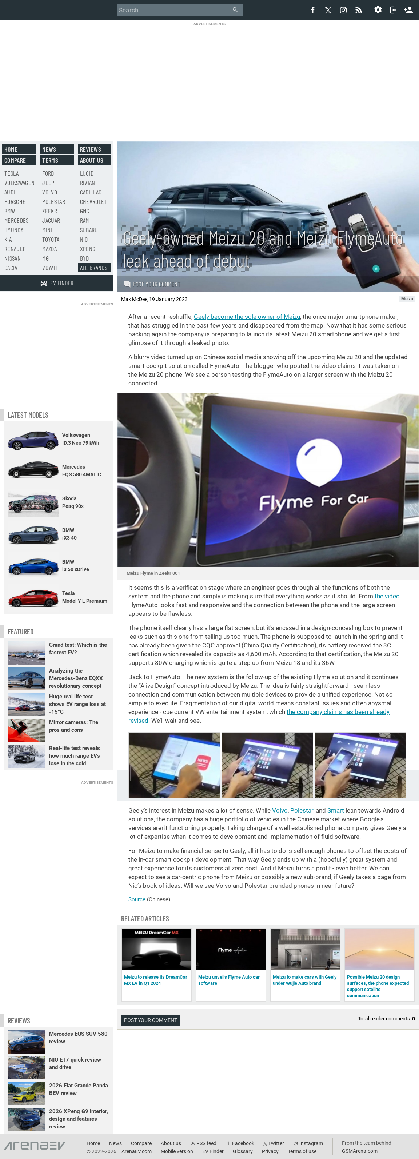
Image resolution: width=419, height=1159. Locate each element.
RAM (84, 220)
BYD (84, 258)
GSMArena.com (360, 1151)
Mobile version (177, 1151)
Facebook (243, 1143)
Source (136, 899)
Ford (48, 173)
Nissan (12, 258)
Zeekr (49, 211)
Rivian (87, 183)
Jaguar (51, 220)
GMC (84, 211)
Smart (335, 810)
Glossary (243, 1151)
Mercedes (16, 220)
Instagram (311, 1143)
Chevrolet (93, 201)
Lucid (87, 173)
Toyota (50, 239)
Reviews (90, 149)
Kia (8, 239)
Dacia (10, 268)
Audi (9, 192)
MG (45, 258)
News (49, 149)
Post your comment (151, 284)
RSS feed (206, 1143)
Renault (14, 249)
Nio (84, 239)
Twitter (276, 1143)
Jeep (48, 183)
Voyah (49, 268)
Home (10, 149)
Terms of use (302, 1151)
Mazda (49, 249)
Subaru (89, 230)
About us (92, 160)
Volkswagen (19, 183)
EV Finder (213, 1151)
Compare (15, 160)
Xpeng (88, 249)
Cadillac (91, 192)
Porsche (14, 201)
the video (387, 596)
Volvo (280, 810)
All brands (94, 268)
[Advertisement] (209, 77)
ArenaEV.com (136, 1151)
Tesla (11, 173)
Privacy (270, 1151)
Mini (47, 230)
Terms (50, 160)
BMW (9, 211)
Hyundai (14, 230)
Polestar (301, 810)
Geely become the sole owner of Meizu (247, 316)
